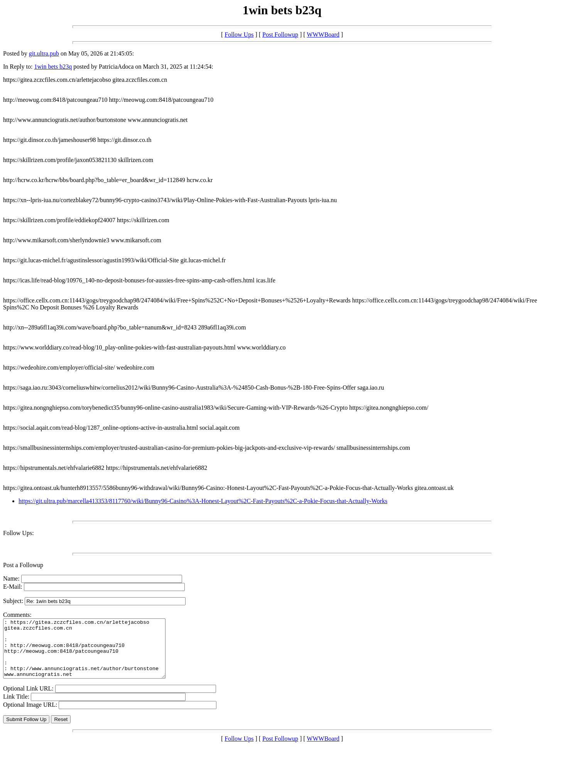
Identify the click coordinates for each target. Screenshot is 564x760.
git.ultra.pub (44, 53)
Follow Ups (239, 34)
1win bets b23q (53, 66)
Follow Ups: (18, 533)
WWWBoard (323, 34)
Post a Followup (23, 565)
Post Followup (280, 34)
